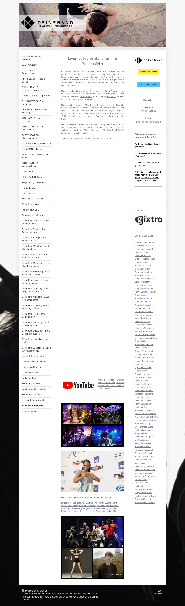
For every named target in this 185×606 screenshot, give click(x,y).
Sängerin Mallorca (143, 499)
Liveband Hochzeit (143, 255)
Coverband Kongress (144, 437)
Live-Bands (90, 74)
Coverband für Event (144, 390)
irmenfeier (74, 71)
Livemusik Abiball (142, 321)
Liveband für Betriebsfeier (72, 503)
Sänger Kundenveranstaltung (95, 508)
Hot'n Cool (115, 105)
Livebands (73, 91)
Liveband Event (142, 407)
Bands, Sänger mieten (145, 361)
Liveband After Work (144, 430)
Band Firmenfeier (142, 275)
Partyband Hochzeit (143, 285)
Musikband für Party (144, 377)
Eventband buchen (104, 511)
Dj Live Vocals (141, 371)
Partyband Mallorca (143, 492)
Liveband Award (142, 440)
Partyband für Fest (143, 387)
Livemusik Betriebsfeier (145, 469)
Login (160, 591)
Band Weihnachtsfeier (71, 508)
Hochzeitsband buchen (145, 242)
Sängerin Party (141, 433)
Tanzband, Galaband (144, 394)
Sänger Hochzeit (142, 348)
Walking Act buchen (143, 315)
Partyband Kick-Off (143, 404)
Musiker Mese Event (144, 427)
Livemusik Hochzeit (143, 325)
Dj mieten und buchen (144, 374)
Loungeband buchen (144, 354)
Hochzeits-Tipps (142, 262)
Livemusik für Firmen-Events (98, 503)
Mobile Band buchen (144, 318)
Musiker (113, 508)
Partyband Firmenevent (145, 288)
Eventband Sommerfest (108, 505)
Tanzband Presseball (144, 450)
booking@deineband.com (148, 122)
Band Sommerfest (143, 302)
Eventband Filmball (143, 453)
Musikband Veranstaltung (146, 338)
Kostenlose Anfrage (148, 72)
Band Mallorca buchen (145, 502)
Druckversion (30, 591)
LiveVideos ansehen (148, 84)
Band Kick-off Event (143, 298)
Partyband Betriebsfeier (145, 292)
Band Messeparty (142, 282)
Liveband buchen (86, 511)
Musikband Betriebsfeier (145, 413)
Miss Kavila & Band (94, 105)
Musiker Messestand (144, 311)
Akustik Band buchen (144, 358)
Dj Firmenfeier (141, 364)
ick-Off (84, 71)
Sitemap (43, 591)
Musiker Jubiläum (142, 308)
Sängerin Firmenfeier (144, 344)
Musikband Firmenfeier (145, 334)
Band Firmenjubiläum (144, 410)
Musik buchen (141, 463)
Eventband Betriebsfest (145, 456)
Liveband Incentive (143, 400)
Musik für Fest (141, 479)
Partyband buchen (69, 511)
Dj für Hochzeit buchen (145, 259)
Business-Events (90, 80)
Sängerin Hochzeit (143, 341)
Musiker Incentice (69, 505)
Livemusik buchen (143, 460)
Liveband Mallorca (143, 486)
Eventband (111, 96)
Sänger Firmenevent (144, 351)
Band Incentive (141, 295)
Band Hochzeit (141, 252)
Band (115, 503)
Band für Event (141, 381)
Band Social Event (143, 446)
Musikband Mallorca (144, 489)
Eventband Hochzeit (144, 246)
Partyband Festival (143, 443)
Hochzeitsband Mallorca (145, 496)
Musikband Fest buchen (145, 476)
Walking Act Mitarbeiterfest (146, 417)
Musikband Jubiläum (87, 505)
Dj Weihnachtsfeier (143, 367)
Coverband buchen (143, 272)
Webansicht (157, 593)
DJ (115, 511)
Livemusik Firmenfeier (144, 328)
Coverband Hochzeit (144, 249)
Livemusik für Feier (143, 384)
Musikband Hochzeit (144, 331)
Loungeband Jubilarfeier (145, 420)
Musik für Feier (141, 483)
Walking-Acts (86, 96)
